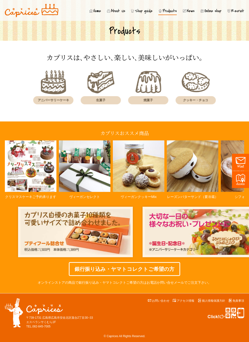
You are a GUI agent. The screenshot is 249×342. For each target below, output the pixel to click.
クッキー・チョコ (189, 99)
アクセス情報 (185, 300)
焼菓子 (146, 99)
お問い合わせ (160, 300)
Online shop (213, 11)
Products (169, 11)
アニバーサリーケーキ (59, 99)
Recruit (237, 11)
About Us (118, 11)
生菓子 (103, 99)
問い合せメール (172, 282)
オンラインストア (51, 282)
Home (97, 11)
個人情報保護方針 (213, 300)
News (191, 11)
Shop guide (143, 11)
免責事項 (238, 300)
